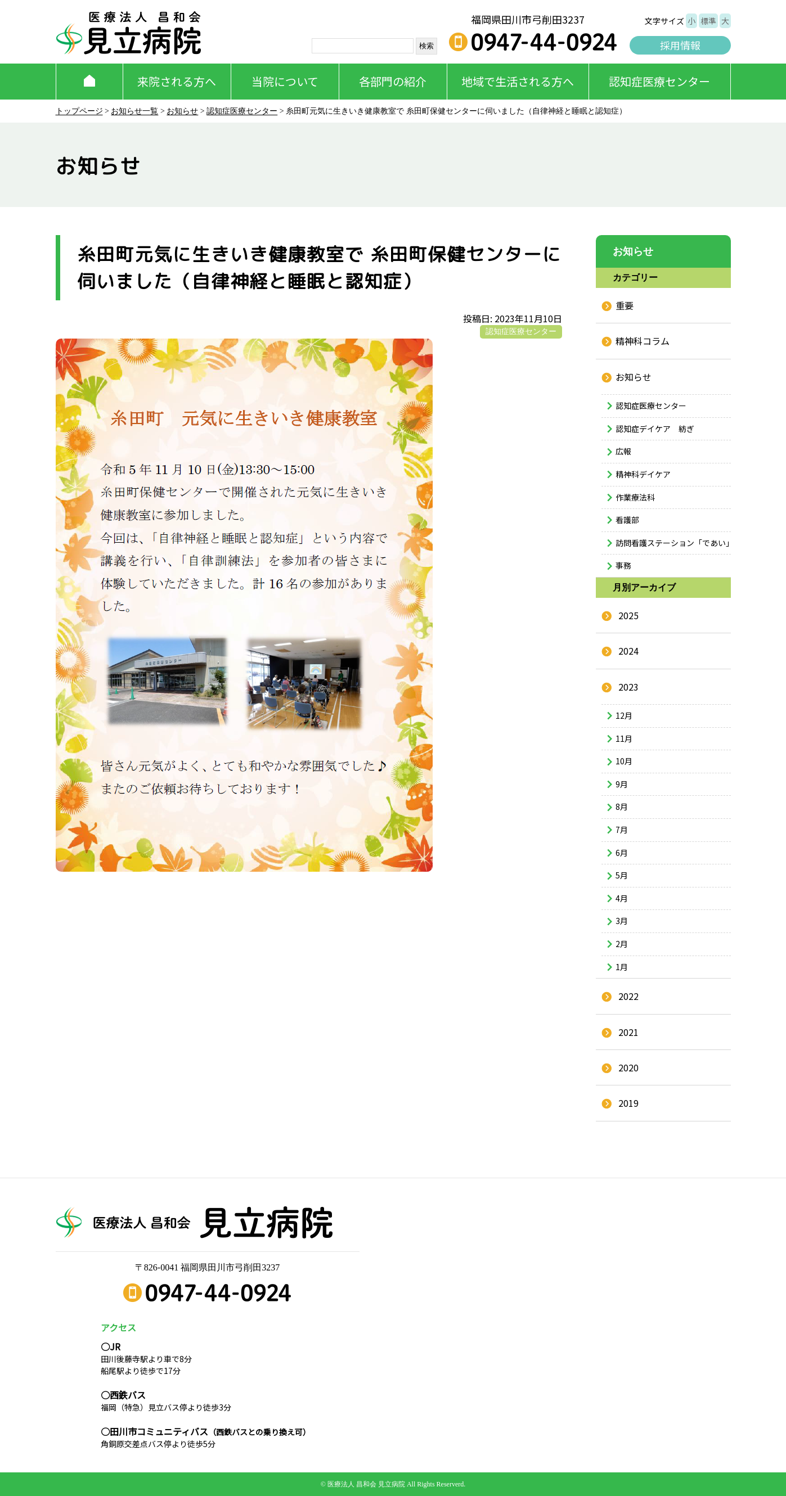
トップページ (79, 111)
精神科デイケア (643, 474)
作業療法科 (635, 497)
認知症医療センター (659, 81)
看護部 (627, 519)
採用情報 (680, 45)
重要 (625, 305)
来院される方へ (176, 81)
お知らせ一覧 (134, 111)
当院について (284, 81)
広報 (623, 451)
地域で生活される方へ (517, 81)
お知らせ (182, 111)
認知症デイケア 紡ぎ (655, 428)
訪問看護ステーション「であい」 (673, 542)
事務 (623, 565)
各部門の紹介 (392, 81)
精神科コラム (643, 341)
